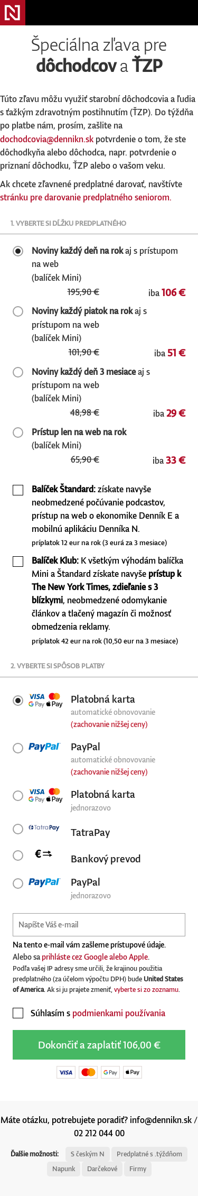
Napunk (63, 1168)
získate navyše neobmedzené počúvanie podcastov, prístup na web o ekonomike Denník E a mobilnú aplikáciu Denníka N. (105, 515)
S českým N (88, 1153)
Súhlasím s (89, 1013)
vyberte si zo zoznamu (146, 989)
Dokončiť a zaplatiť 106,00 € (99, 1044)
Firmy (137, 1168)
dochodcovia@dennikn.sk (46, 139)
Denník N (12, 12)
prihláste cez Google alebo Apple (95, 957)
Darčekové (102, 1168)
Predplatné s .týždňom (149, 1153)
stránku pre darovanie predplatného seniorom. (86, 197)
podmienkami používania (118, 1013)
